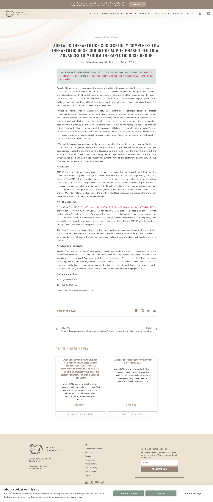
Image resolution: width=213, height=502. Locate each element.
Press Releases (111, 37)
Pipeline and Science (112, 13)
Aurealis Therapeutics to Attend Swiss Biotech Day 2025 (133, 361)
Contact (189, 13)
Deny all (161, 493)
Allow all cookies (128, 493)
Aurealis (98, 37)
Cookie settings (193, 493)
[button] (136, 311)
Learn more (76, 496)
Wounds (131, 13)
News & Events (161, 13)
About (94, 13)
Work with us (90, 471)
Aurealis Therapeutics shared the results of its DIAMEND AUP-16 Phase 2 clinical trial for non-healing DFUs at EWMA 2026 (97, 4)
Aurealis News (91, 464)
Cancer (145, 13)
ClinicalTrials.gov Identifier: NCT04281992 (133, 207)
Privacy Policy (91, 468)
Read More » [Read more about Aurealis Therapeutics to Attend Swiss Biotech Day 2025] (132, 405)
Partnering (177, 13)
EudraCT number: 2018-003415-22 (97, 207)
